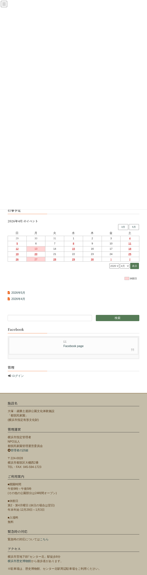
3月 (123, 227)
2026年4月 (18, 298)
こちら (44, 539)
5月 (134, 227)
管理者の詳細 (19, 450)
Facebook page (73, 346)
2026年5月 (18, 292)
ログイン (18, 375)
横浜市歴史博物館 (19, 561)
